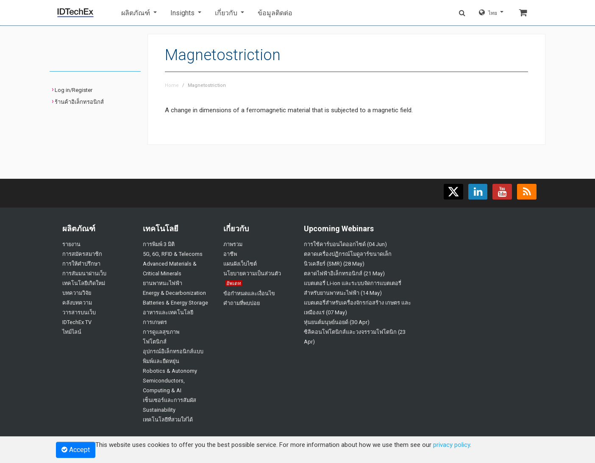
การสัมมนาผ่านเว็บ (84, 273)
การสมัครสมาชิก (82, 254)
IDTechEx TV (77, 322)
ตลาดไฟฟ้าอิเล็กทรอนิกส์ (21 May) (344, 273)
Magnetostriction (207, 85)
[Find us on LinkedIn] (477, 192)
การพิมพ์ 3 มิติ (159, 244)
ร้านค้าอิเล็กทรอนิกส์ (79, 102)
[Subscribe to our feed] (527, 192)
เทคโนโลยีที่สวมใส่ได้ (168, 419)
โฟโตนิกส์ (155, 341)
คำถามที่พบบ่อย (241, 303)
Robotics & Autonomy (170, 371)
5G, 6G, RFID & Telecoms (173, 254)
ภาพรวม (232, 244)
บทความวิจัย (76, 293)
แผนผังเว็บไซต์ (240, 264)
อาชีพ (230, 254)
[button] (139, 13)
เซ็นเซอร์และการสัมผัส (169, 400)
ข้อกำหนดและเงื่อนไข (249, 293)
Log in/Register (73, 90)
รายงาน (71, 244)
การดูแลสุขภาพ (161, 332)
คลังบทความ (77, 302)
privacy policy (451, 445)
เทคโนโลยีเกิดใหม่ (83, 283)
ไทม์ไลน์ (71, 332)
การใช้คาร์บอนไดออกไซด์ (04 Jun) (345, 244)
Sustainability (159, 410)
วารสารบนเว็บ (79, 312)
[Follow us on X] (453, 192)
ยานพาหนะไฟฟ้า (162, 283)
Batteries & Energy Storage (175, 302)
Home (172, 85)
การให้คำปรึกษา (81, 264)
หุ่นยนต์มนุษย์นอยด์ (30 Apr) (337, 322)
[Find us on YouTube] (502, 192)
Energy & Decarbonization (174, 293)
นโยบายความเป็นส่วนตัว (252, 273)
